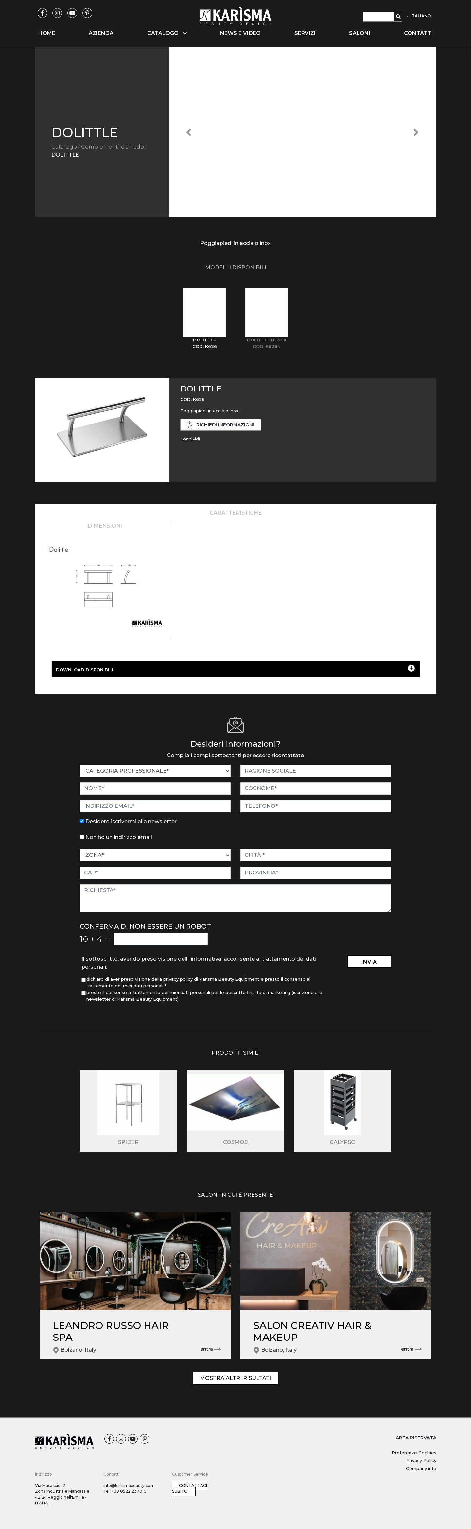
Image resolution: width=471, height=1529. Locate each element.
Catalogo (64, 147)
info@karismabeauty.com (129, 1485)
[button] (189, 132)
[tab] (204, 319)
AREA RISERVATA (416, 1438)
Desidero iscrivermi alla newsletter (131, 821)
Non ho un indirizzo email (118, 837)
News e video (240, 33)
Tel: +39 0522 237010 (125, 1491)
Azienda (101, 33)
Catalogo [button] (167, 33)
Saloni (359, 33)
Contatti (418, 33)
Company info (421, 1468)
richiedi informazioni (220, 425)
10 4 (94, 939)
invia (369, 962)
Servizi (305, 33)
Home (46, 33)
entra (210, 1349)
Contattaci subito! (189, 1488)
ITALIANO (420, 15)
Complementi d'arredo (112, 147)
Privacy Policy (421, 1460)
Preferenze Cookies (414, 1452)
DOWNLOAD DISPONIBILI (235, 668)
